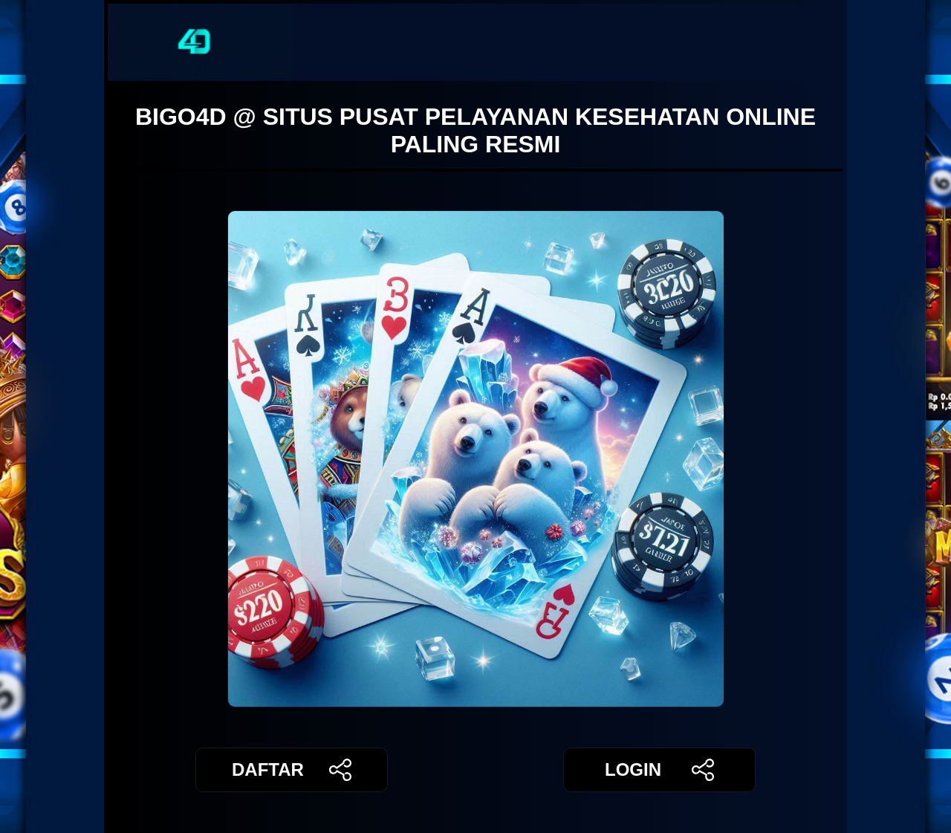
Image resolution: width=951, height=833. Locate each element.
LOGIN (659, 770)
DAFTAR (291, 770)
